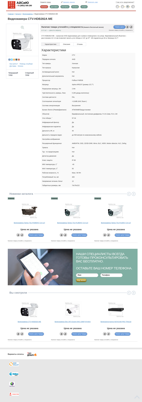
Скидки (14, 381)
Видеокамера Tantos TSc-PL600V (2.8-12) (116, 223)
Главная (11, 14)
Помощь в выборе (26, 64)
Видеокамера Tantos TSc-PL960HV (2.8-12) (72, 223)
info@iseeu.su (115, 381)
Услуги (84, 7)
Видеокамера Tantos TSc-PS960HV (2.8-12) (29, 223)
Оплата (75, 7)
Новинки (80, 377)
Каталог (44, 7)
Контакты (65, 7)
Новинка (11, 198)
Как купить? (14, 64)
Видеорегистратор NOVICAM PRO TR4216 (116, 322)
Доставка (54, 7)
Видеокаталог (82, 373)
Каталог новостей (51, 373)
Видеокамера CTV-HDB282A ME (29, 322)
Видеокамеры (28, 14)
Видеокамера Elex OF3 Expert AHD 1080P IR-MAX (73, 322)
